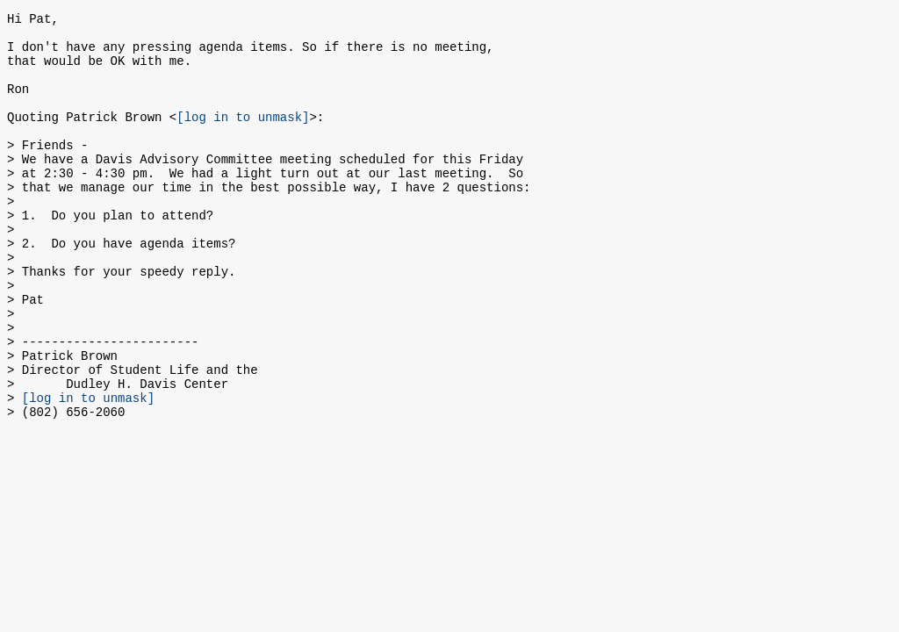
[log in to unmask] (242, 137)
